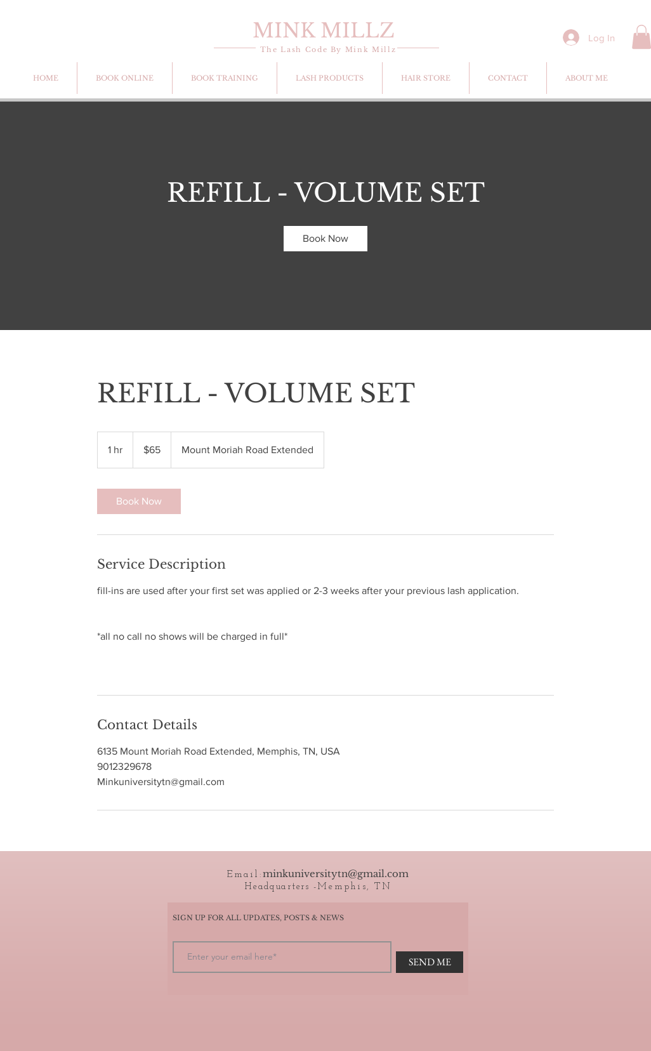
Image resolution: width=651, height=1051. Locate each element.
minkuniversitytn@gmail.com (336, 874)
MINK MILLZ (324, 30)
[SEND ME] (429, 962)
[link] (325, 238)
